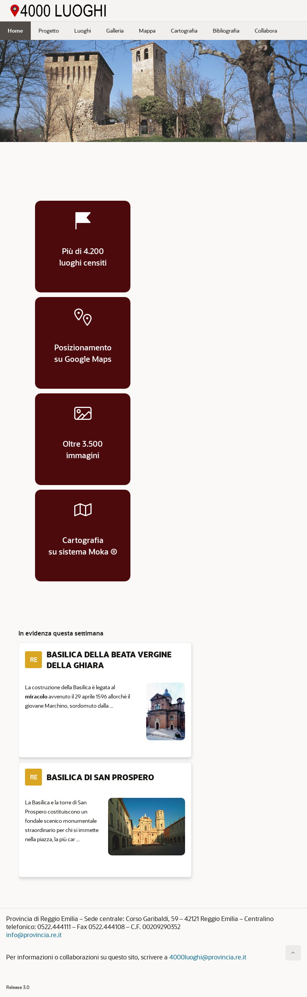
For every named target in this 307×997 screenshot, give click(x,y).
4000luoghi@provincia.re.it (207, 957)
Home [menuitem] (15, 30)
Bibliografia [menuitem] (226, 30)
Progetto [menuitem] (48, 30)
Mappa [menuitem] (147, 30)
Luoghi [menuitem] (82, 30)
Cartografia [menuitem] (184, 30)
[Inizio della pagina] (293, 953)
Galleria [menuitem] (114, 30)
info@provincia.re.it (34, 935)
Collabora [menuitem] (266, 30)
